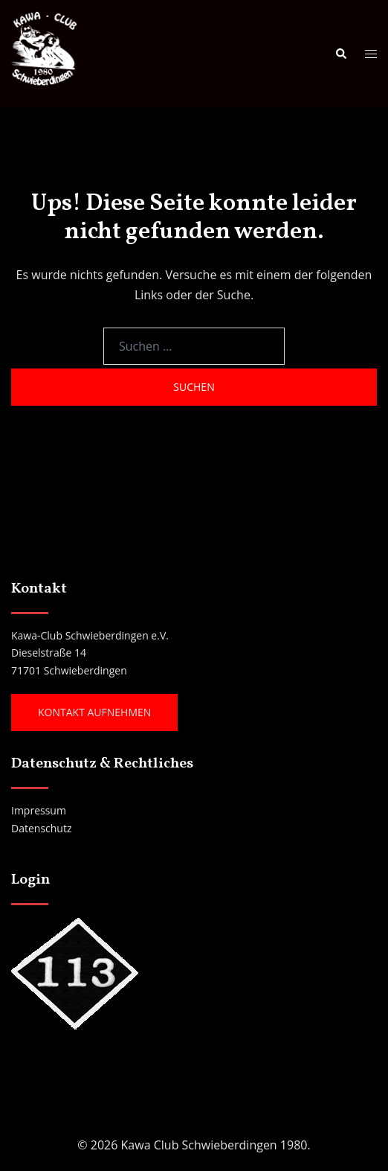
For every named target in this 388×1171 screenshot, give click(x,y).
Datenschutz (41, 828)
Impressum (38, 810)
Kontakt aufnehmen (94, 712)
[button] (340, 54)
